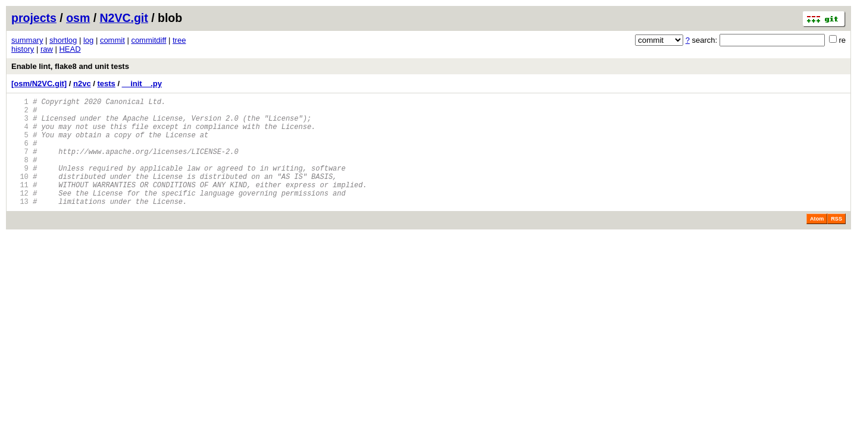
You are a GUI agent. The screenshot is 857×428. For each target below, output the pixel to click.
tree (179, 40)
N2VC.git (124, 17)
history (22, 49)
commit (112, 40)
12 (20, 214)
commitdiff (148, 40)
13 (20, 224)
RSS (836, 242)
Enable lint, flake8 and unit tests (70, 66)
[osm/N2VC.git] (39, 83)
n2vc (82, 83)
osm (78, 17)
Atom (817, 242)
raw (46, 49)
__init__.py (142, 83)
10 (20, 194)
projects (34, 17)
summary (27, 40)
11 (20, 204)
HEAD (69, 49)
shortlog (63, 40)
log (88, 40)
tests (106, 83)
